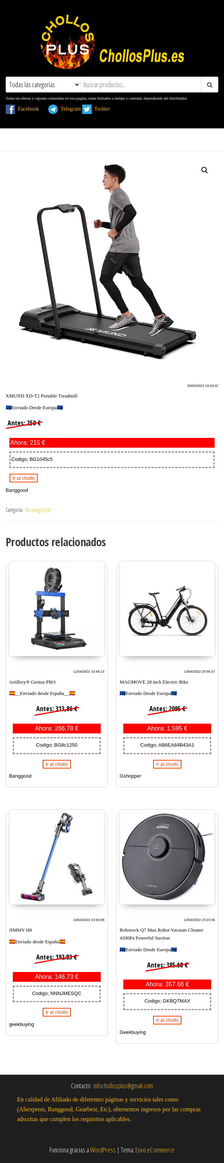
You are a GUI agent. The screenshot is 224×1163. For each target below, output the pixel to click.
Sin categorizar (38, 509)
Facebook (26, 109)
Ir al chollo (23, 478)
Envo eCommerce (155, 1149)
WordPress (103, 1149)
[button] (205, 170)
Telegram (64, 109)
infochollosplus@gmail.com (123, 1085)
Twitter (100, 109)
